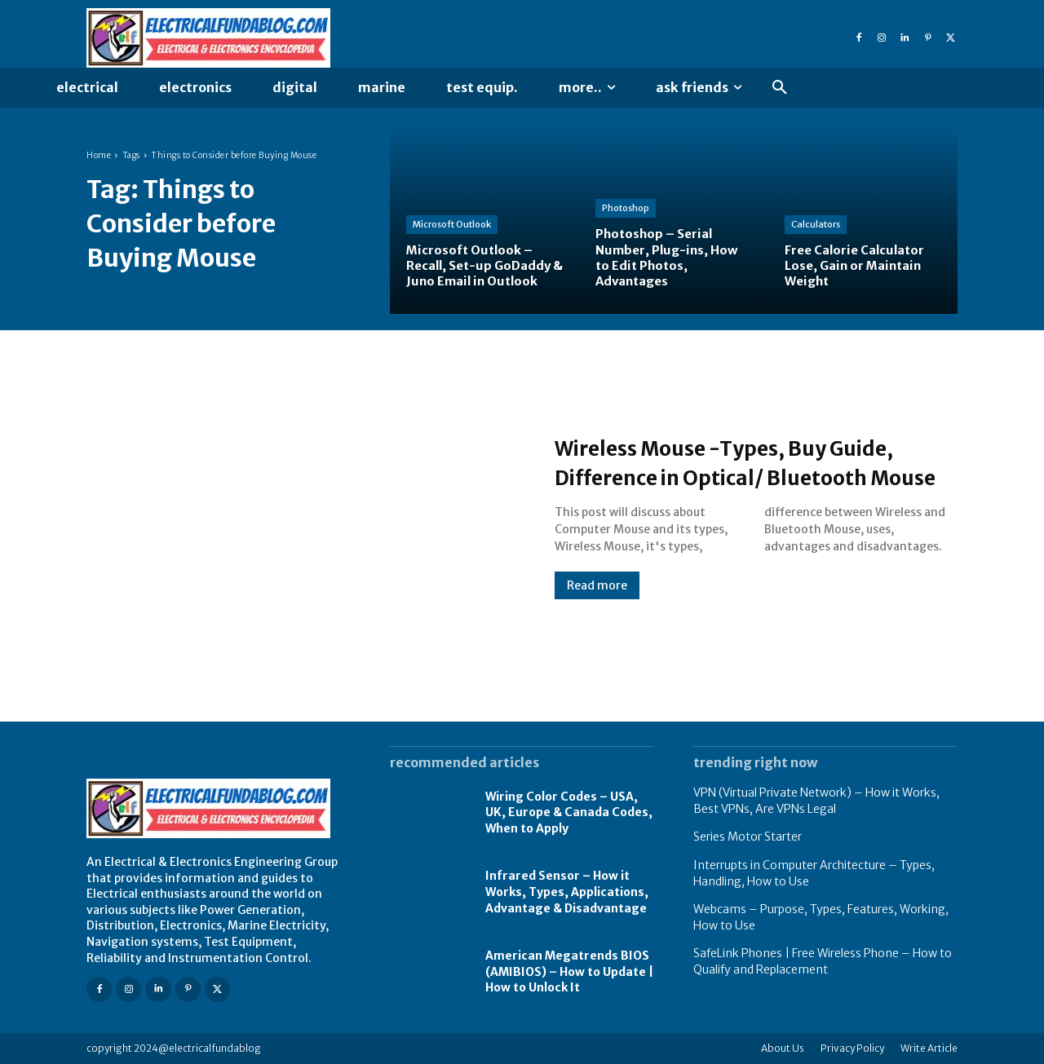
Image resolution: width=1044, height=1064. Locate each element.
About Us (782, 1048)
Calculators (815, 224)
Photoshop (625, 208)
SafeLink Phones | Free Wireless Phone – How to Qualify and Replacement (822, 961)
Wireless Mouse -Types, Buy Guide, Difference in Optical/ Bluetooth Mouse (724, 461)
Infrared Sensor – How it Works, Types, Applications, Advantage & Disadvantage (566, 891)
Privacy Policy (852, 1048)
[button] (780, 88)
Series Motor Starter (747, 836)
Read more (597, 600)
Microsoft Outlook (452, 224)
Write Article (929, 1048)
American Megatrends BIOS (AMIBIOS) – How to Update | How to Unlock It (569, 971)
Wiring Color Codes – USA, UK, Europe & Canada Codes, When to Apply (568, 812)
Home (98, 155)
